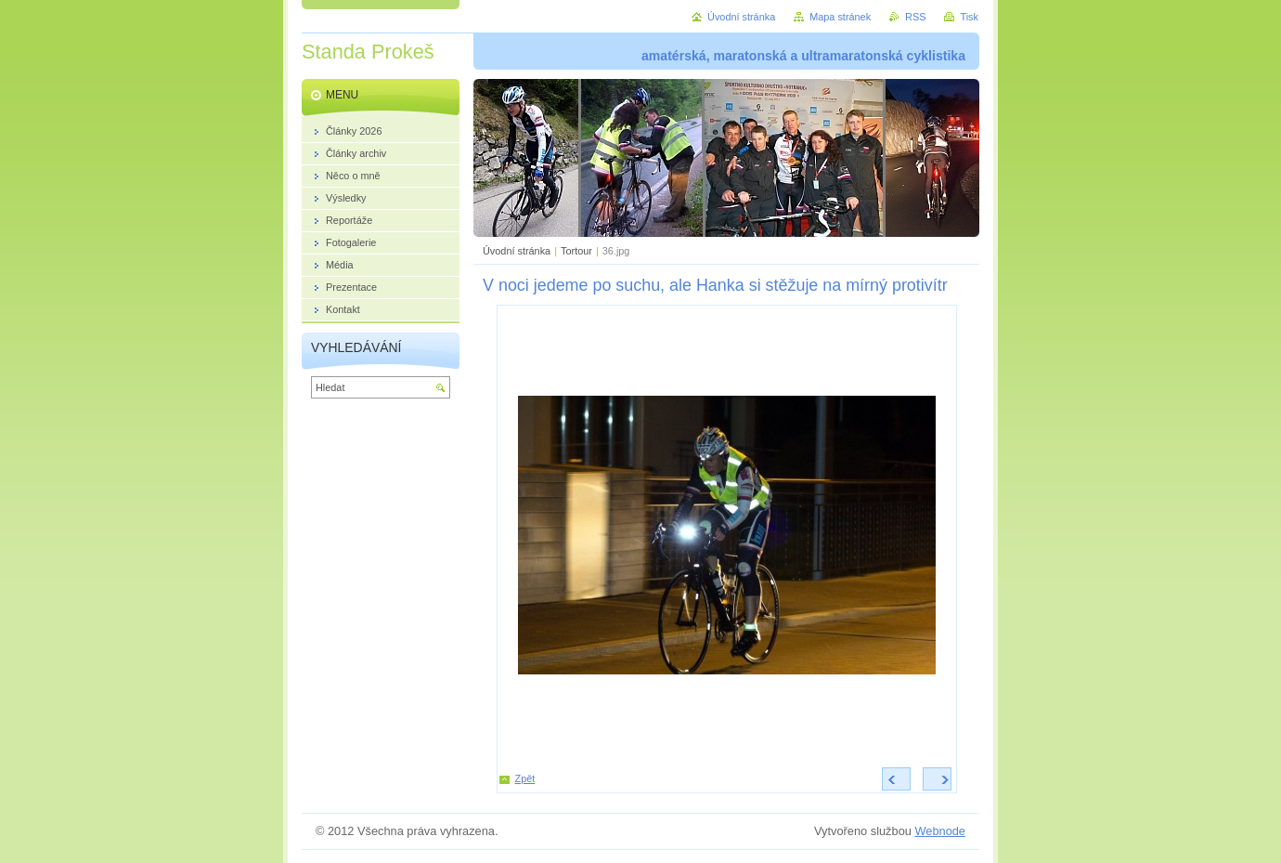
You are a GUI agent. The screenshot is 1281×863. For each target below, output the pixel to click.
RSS (915, 16)
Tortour (576, 250)
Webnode (939, 831)
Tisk (969, 16)
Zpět (525, 778)
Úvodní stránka (516, 250)
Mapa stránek (840, 16)
